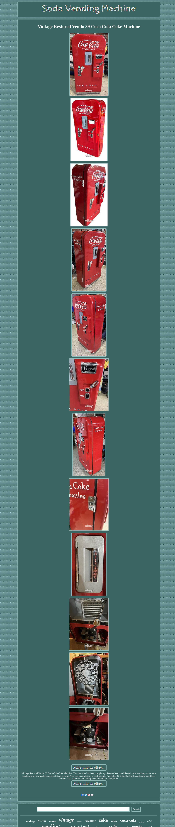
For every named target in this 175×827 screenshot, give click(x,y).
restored (52, 821)
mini (149, 821)
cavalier (90, 821)
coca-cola (128, 820)
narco (42, 821)
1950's (114, 821)
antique (141, 822)
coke (103, 820)
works (79, 821)
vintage (66, 820)
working (30, 821)
